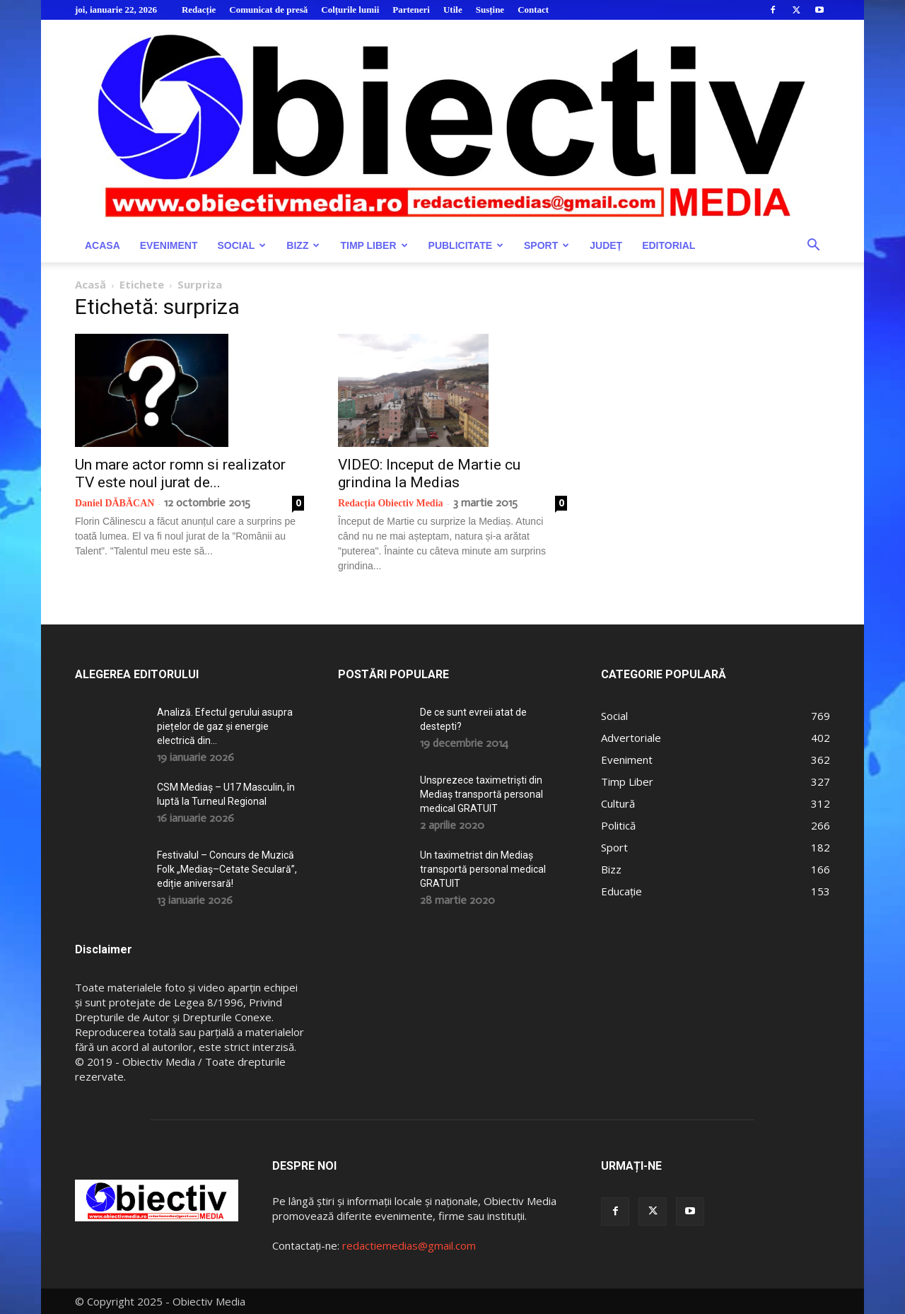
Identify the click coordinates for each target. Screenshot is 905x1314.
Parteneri (411, 9)
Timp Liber (373, 245)
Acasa (102, 245)
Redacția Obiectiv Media (390, 503)
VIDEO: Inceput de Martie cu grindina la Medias (429, 473)
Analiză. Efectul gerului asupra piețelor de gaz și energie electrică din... (225, 726)
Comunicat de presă (268, 9)
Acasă (90, 284)
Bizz (303, 245)
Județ (606, 245)
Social (241, 245)
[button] (813, 246)
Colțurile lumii (350, 9)
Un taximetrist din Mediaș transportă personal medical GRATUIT (483, 869)
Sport (546, 245)
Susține (490, 9)
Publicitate (465, 245)
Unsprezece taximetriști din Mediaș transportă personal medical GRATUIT (481, 794)
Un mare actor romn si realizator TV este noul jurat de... (180, 473)
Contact (533, 9)
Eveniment (169, 245)
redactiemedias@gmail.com (409, 1245)
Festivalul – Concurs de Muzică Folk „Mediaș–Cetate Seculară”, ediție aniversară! (227, 869)
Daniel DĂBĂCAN (114, 503)
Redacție (199, 9)
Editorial (668, 245)
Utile (452, 9)
